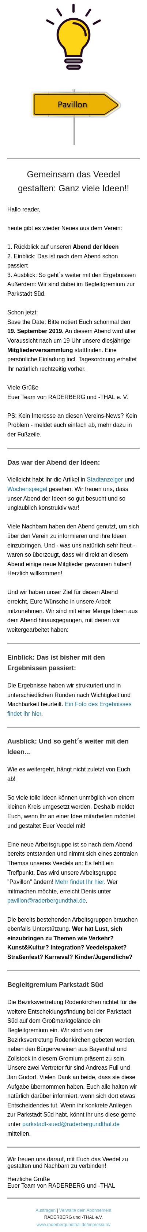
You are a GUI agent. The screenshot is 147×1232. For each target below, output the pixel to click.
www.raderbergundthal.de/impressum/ (73, 1224)
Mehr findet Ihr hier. (80, 882)
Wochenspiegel (27, 489)
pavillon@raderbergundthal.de (46, 900)
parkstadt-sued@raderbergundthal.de (71, 1124)
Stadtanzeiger (105, 479)
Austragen (45, 1210)
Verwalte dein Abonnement (85, 1210)
